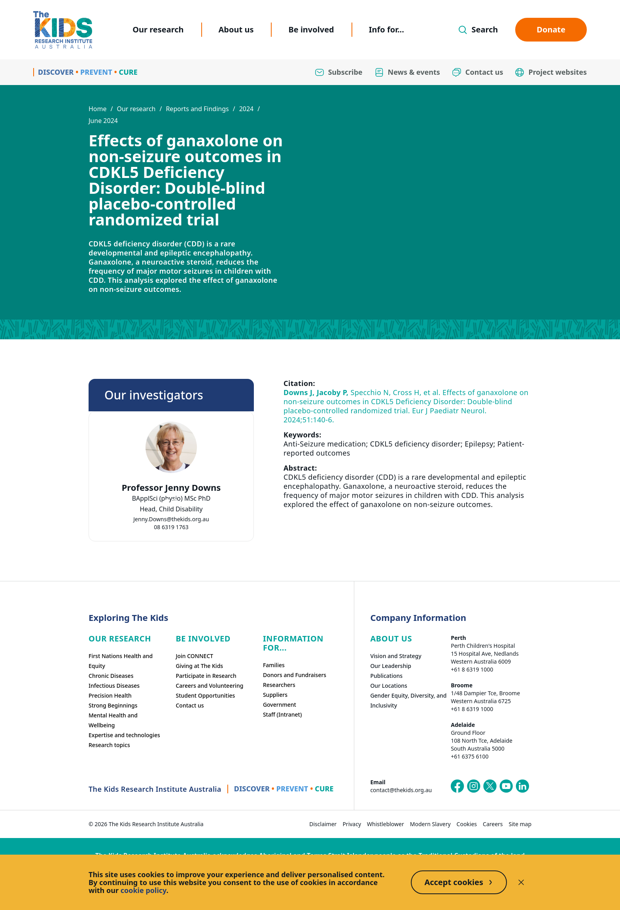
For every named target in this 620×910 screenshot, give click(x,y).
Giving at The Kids (199, 666)
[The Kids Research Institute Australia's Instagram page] (473, 786)
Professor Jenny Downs (171, 487)
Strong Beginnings (113, 705)
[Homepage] (62, 30)
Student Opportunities (205, 695)
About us (236, 29)
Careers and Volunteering (209, 685)
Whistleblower (385, 824)
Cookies (467, 824)
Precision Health (110, 695)
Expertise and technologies (124, 735)
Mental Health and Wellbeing (113, 720)
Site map (520, 824)
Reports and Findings (197, 109)
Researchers (279, 685)
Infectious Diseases (114, 685)
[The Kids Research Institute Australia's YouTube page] (506, 786)
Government (279, 704)
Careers (493, 824)
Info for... (386, 29)
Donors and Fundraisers (294, 675)
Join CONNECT (194, 656)
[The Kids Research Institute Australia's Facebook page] (457, 786)
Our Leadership (390, 666)
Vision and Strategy (395, 656)
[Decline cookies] (521, 882)
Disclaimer (322, 824)
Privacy (351, 824)
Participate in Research (206, 675)
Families (274, 665)
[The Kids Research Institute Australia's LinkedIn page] (522, 786)
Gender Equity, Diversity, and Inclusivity (408, 700)
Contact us (190, 705)
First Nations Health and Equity (121, 661)
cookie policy (143, 890)
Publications (386, 675)
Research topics (109, 745)
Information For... (293, 643)
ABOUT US (391, 638)
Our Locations (388, 685)
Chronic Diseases (111, 675)
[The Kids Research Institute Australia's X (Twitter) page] (490, 786)
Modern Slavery (430, 824)
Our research (157, 29)
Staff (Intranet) (282, 714)
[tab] (167, 501)
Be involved (311, 29)
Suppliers (275, 694)
